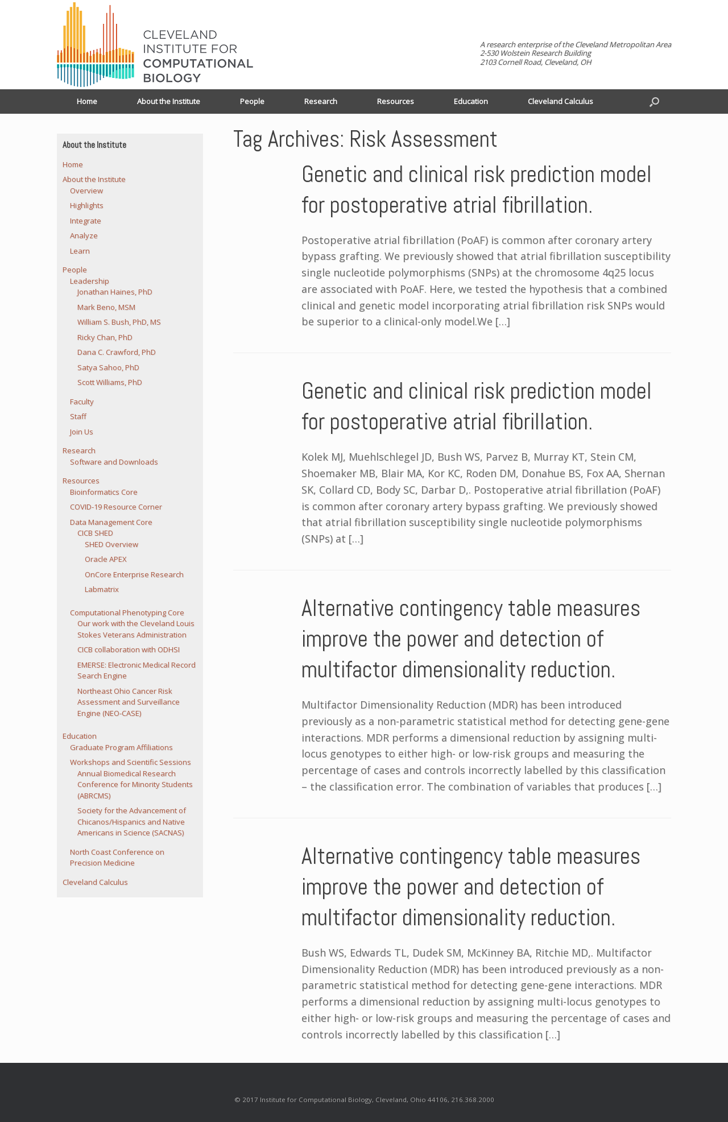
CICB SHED (95, 533)
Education (471, 101)
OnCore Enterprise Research (134, 574)
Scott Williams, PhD (109, 382)
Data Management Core (111, 522)
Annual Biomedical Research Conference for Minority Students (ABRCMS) (135, 784)
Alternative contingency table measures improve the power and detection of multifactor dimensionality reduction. (470, 639)
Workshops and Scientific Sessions (130, 762)
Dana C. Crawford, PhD (116, 352)
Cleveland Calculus (560, 101)
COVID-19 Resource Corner (116, 507)
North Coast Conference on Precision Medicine (117, 857)
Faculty (82, 401)
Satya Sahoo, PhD (108, 367)
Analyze (84, 235)
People (252, 101)
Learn (80, 251)
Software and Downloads (114, 462)
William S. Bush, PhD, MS (119, 322)
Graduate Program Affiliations (121, 747)
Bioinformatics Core (104, 492)
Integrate (85, 221)
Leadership (89, 281)
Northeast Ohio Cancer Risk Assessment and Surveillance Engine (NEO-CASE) (128, 702)
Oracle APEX (106, 559)
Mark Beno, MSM (106, 307)
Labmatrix (102, 589)
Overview (86, 190)
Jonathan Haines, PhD (114, 292)
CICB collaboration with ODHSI (128, 649)
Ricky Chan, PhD (105, 337)
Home (87, 101)
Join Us (81, 432)
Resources (395, 101)
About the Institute (168, 101)
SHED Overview (111, 544)
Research (320, 101)
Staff (78, 416)
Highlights (87, 205)
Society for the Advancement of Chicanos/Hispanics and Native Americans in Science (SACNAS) (131, 821)
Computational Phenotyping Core (127, 612)
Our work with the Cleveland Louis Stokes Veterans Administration (136, 629)
